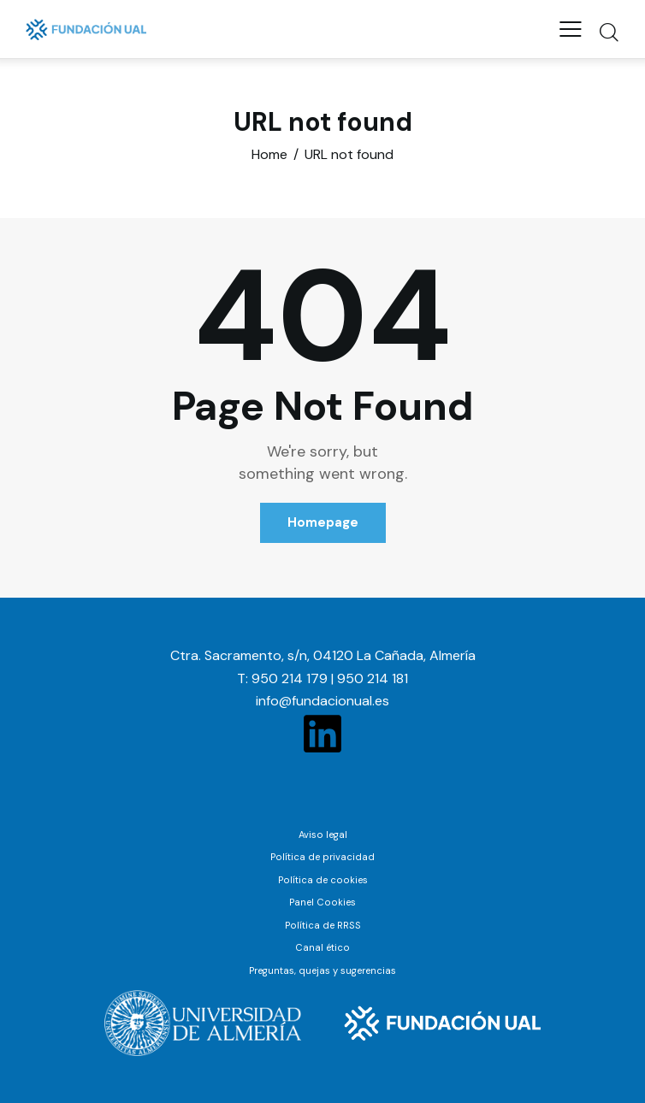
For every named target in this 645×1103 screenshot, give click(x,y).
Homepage (322, 522)
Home (269, 154)
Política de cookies (323, 880)
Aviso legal (323, 835)
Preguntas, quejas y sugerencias (322, 970)
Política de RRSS (323, 925)
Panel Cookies (322, 902)
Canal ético (322, 947)
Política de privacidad (322, 857)
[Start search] (608, 31)
